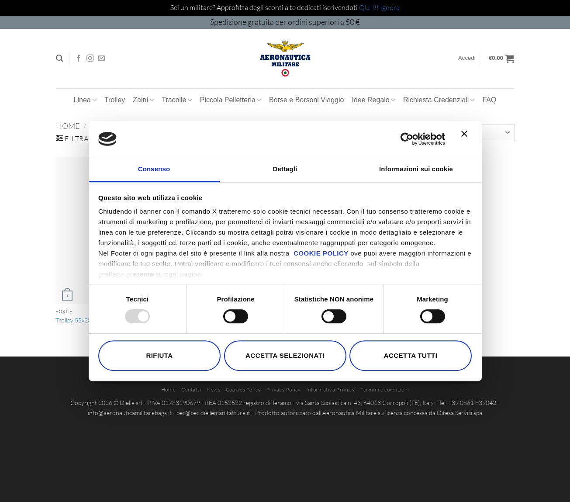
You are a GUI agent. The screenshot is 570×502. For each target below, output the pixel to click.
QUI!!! (369, 7)
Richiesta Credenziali (438, 100)
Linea (85, 100)
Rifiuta (159, 355)
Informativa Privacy (330, 389)
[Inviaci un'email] (101, 58)
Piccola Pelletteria (230, 100)
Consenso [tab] (154, 169)
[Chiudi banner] (466, 139)
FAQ (489, 100)
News (213, 389)
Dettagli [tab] (285, 169)
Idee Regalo (373, 100)
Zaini (143, 100)
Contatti (191, 389)
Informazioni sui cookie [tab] (416, 169)
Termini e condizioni (384, 389)
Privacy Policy (283, 389)
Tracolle (177, 100)
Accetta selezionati (285, 355)
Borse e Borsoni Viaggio (306, 100)
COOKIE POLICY (321, 253)
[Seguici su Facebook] (78, 58)
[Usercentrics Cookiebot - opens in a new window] (407, 138)
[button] (59, 58)
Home (68, 126)
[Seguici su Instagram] (89, 58)
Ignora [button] (390, 7)
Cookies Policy (243, 389)
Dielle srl (131, 402)
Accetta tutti (411, 355)
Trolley (114, 100)
